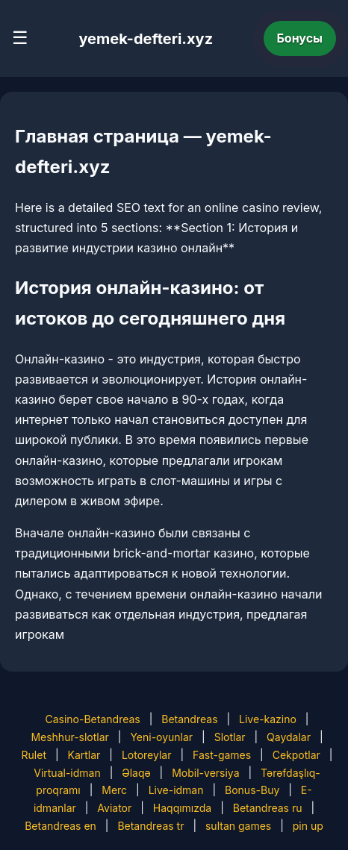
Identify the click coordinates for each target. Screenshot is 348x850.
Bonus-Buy (252, 790)
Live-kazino (267, 719)
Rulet (34, 755)
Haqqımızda (182, 807)
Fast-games (222, 755)
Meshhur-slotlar (69, 737)
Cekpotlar (296, 755)
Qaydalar (289, 737)
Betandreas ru (267, 807)
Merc (114, 790)
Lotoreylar (147, 755)
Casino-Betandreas (92, 719)
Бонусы (300, 38)
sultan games (238, 825)
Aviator (114, 807)
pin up (308, 825)
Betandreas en (60, 825)
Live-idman (176, 790)
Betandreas (189, 719)
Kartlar (84, 755)
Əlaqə (136, 772)
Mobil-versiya (205, 772)
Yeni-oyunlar (161, 737)
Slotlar (230, 737)
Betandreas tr (150, 825)
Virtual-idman (67, 772)
